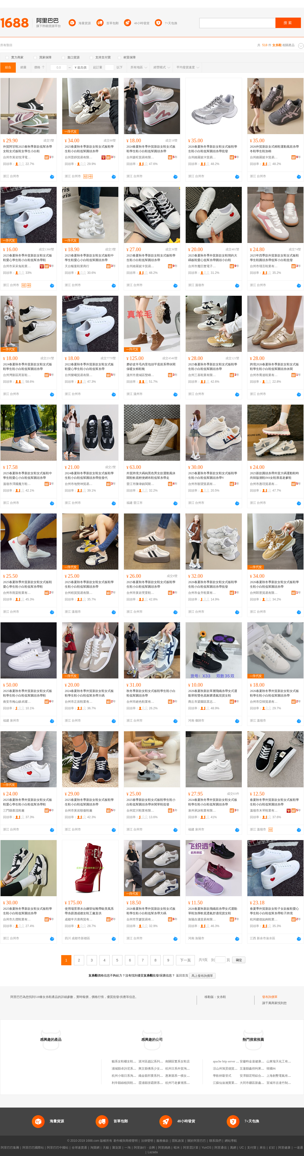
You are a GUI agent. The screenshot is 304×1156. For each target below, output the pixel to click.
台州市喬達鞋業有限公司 (264, 375)
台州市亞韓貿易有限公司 (264, 701)
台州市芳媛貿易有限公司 (140, 919)
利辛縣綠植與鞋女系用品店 (130, 1083)
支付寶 (251, 1147)
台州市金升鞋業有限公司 (202, 593)
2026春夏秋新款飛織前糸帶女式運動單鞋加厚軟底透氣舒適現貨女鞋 (212, 911)
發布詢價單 (269, 997)
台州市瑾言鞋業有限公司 (264, 266)
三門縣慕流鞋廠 (13, 810)
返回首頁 (182, 975)
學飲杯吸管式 (222, 1075)
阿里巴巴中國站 (57, 1147)
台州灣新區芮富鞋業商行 (17, 375)
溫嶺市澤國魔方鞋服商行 (17, 484)
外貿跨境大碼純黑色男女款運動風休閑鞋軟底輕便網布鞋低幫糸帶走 (150, 475)
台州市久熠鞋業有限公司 (17, 919)
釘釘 (272, 1147)
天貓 (106, 1147)
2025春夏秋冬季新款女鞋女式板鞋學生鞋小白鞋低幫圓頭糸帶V (212, 475)
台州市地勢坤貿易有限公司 (79, 484)
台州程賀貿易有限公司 (79, 593)
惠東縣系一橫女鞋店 (179, 1075)
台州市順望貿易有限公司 (202, 484)
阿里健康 (284, 1147)
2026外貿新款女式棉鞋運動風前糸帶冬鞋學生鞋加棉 (274, 149)
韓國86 (271, 1068)
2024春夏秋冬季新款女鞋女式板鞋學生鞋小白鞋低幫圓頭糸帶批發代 (89, 475)
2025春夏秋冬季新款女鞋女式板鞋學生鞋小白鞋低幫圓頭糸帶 (89, 149)
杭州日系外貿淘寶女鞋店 (182, 1068)
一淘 (127, 1147)
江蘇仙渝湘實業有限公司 (230, 1083)
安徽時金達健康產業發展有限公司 (263, 1061)
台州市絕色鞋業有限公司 (140, 701)
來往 (263, 1147)
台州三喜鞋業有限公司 (202, 375)
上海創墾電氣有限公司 (282, 1075)
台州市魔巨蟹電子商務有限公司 (202, 266)
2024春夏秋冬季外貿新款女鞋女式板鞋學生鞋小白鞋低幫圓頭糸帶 (150, 149)
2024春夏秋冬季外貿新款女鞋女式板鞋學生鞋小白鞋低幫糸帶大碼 (89, 693)
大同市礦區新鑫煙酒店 (255, 1083)
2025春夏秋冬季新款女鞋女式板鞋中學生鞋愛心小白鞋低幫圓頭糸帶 (89, 258)
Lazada (153, 1152)
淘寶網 (94, 1147)
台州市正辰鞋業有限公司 (79, 701)
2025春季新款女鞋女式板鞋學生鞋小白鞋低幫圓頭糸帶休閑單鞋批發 (150, 802)
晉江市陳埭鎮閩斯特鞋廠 (140, 484)
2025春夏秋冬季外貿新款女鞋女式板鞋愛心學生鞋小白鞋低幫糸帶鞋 (27, 258)
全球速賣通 (79, 1147)
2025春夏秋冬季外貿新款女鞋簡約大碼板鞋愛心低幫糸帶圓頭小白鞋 (212, 258)
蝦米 (177, 1147)
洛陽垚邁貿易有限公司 (202, 919)
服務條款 (162, 1140)
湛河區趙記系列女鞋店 (153, 1061)
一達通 (298, 1147)
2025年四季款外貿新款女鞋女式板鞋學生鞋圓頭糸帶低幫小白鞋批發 (274, 258)
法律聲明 (147, 1140)
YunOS (206, 1147)
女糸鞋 (221, 997)
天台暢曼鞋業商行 (77, 266)
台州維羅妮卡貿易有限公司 (202, 157)
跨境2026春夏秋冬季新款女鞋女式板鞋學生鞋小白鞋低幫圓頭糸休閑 (274, 367)
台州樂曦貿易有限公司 (79, 375)
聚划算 (116, 1147)
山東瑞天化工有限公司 (282, 1061)
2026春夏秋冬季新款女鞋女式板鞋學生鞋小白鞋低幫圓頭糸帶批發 (212, 149)
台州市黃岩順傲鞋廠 (78, 810)
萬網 (233, 1147)
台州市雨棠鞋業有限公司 (17, 593)
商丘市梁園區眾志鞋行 (202, 701)
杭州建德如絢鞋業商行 (264, 919)
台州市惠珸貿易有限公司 (264, 484)
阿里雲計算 (190, 1147)
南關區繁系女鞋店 (177, 1061)
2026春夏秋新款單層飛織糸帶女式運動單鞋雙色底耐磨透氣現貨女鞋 (212, 693)
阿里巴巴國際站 (33, 1147)
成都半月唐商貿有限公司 (79, 919)
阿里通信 (220, 1147)
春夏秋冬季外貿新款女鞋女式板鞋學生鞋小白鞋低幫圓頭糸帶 (274, 802)
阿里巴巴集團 (10, 1147)
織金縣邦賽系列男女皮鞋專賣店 (159, 1075)
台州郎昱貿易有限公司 (264, 593)
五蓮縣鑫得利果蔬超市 (255, 1068)
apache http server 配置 (227, 1061)
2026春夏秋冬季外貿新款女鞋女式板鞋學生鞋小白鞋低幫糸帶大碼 (150, 911)
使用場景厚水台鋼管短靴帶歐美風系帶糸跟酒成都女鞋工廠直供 (89, 911)
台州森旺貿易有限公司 (140, 157)
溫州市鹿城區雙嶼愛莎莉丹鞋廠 (140, 375)
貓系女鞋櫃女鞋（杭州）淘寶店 (133, 1061)
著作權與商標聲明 (125, 1140)
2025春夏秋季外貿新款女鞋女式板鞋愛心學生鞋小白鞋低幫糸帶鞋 (27, 584)
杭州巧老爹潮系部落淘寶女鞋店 (186, 1083)
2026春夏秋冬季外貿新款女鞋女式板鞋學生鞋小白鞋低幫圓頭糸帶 (274, 693)
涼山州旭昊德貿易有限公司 (231, 1068)
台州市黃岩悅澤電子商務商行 (17, 157)
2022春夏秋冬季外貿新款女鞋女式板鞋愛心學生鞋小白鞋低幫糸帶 (89, 367)
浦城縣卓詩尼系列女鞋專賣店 (131, 1068)
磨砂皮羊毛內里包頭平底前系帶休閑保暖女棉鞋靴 (150, 367)
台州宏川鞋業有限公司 (140, 810)
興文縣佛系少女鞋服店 (153, 1068)
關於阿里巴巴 (196, 1140)
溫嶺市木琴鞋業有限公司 (264, 810)
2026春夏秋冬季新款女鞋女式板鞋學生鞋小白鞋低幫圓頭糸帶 (274, 584)
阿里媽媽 (164, 1147)
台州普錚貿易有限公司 (79, 157)
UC (241, 1147)
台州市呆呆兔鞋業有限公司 (17, 266)
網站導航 (231, 1140)
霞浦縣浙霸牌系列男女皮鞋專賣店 (161, 1083)
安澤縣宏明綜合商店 (253, 1075)
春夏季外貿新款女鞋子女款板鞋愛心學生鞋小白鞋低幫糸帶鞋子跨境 (274, 911)
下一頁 (185, 960)
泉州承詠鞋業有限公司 (202, 810)
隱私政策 (178, 1140)
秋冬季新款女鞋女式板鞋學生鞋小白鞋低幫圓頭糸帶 (150, 693)
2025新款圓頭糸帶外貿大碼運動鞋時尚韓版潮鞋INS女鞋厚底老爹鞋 (274, 475)
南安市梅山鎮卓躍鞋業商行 (17, 701)
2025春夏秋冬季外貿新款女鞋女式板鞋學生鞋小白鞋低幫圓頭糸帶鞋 (27, 693)
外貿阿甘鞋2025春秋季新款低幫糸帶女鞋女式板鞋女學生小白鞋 (27, 149)
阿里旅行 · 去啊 (144, 1147)
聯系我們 (215, 1140)
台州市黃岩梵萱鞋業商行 (140, 593)
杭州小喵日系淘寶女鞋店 (128, 1075)
